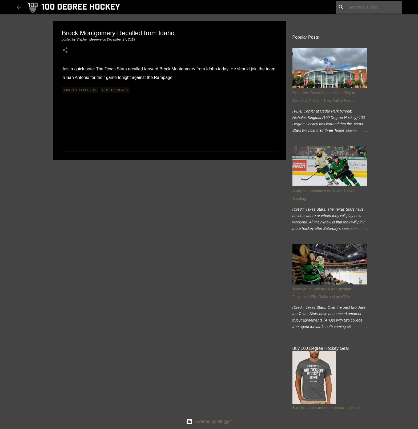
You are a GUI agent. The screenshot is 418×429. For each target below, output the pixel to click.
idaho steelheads (80, 90)
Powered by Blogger (209, 421)
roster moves (115, 90)
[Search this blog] (374, 7)
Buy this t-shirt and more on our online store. (329, 408)
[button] (65, 50)
